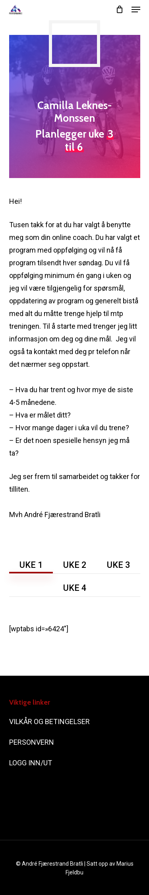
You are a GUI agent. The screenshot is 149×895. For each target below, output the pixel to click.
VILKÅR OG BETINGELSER (50, 721)
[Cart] (120, 9)
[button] (136, 9)
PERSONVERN (31, 742)
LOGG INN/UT (31, 763)
